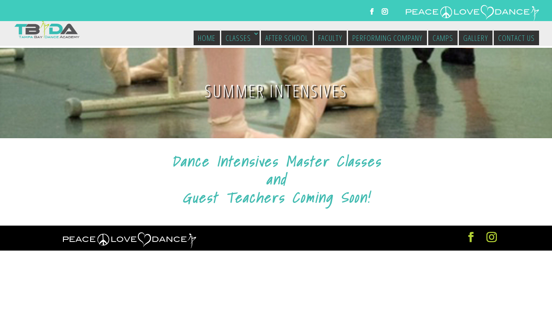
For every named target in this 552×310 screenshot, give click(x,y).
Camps (443, 38)
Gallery (475, 38)
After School (286, 38)
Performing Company (387, 38)
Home (207, 38)
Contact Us (516, 38)
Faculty (330, 38)
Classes (238, 38)
